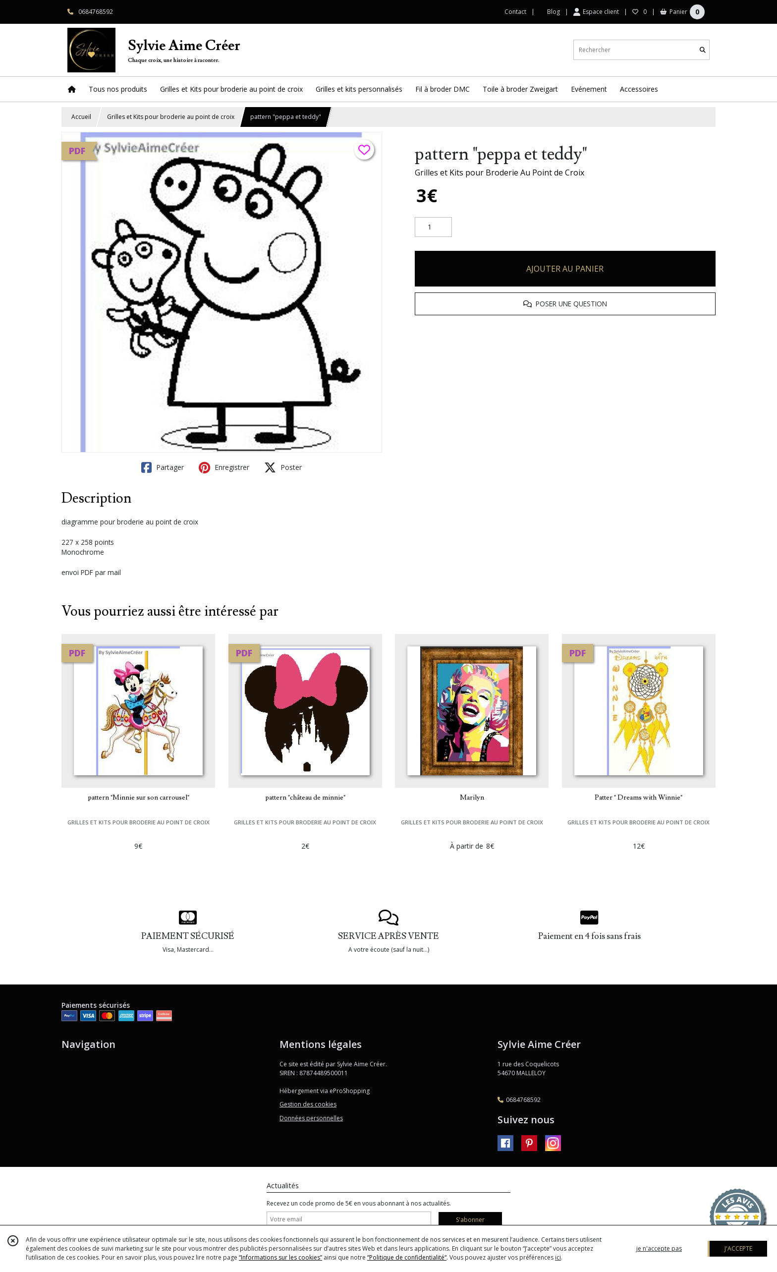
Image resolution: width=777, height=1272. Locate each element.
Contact (515, 11)
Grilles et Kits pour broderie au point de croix (170, 117)
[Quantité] (433, 227)
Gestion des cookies (307, 1104)
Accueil (81, 117)
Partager (162, 467)
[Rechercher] (702, 49)
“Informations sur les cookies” (280, 1257)
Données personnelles (311, 1118)
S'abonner (470, 1219)
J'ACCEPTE (738, 1248)
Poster (283, 467)
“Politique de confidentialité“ (406, 1257)
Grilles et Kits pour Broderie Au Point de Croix (499, 172)
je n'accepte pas (659, 1248)
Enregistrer (224, 467)
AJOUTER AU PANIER (565, 268)
